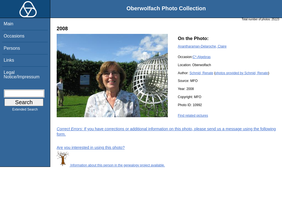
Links (9, 60)
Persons (12, 48)
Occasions (14, 36)
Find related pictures (193, 116)
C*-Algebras (202, 57)
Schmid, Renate (201, 73)
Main (8, 23)
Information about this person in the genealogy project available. (111, 165)
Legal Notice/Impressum (21, 74)
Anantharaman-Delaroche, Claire (202, 46)
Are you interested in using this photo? (91, 147)
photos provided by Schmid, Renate (241, 73)
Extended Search (25, 110)
